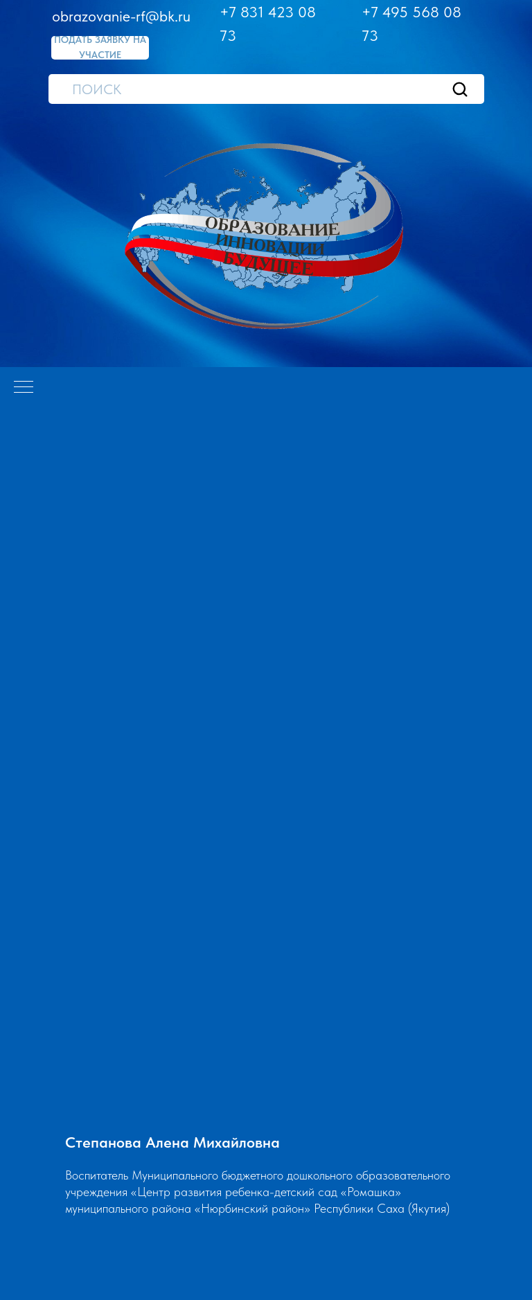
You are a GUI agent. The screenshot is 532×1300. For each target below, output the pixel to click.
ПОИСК (96, 89)
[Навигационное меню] (23, 388)
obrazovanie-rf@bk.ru (121, 16)
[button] (100, 48)
